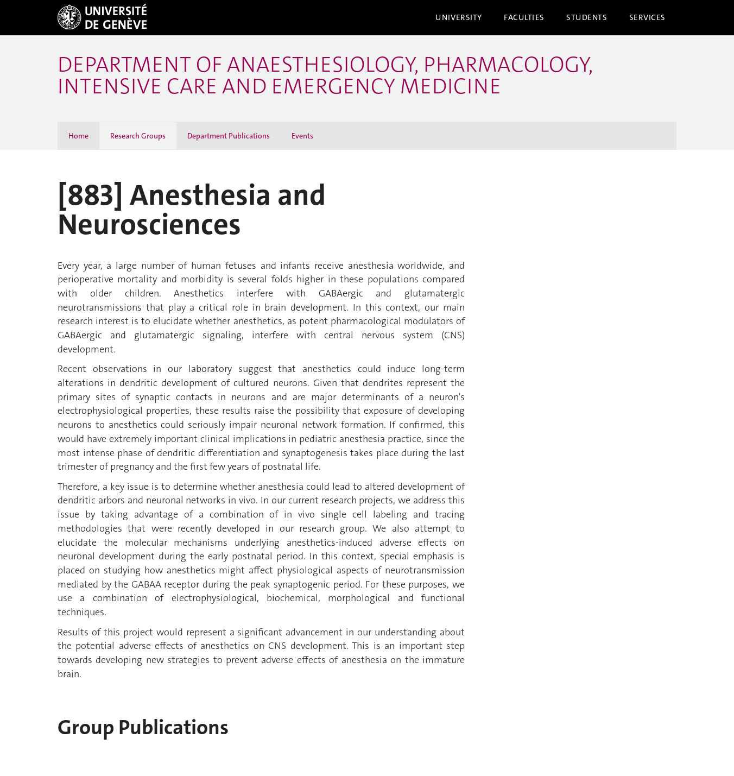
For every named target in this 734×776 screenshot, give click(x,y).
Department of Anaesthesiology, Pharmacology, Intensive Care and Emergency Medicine (325, 75)
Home (78, 136)
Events (302, 136)
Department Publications (228, 136)
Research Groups (138, 136)
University (458, 17)
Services (647, 17)
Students (587, 17)
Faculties (524, 17)
